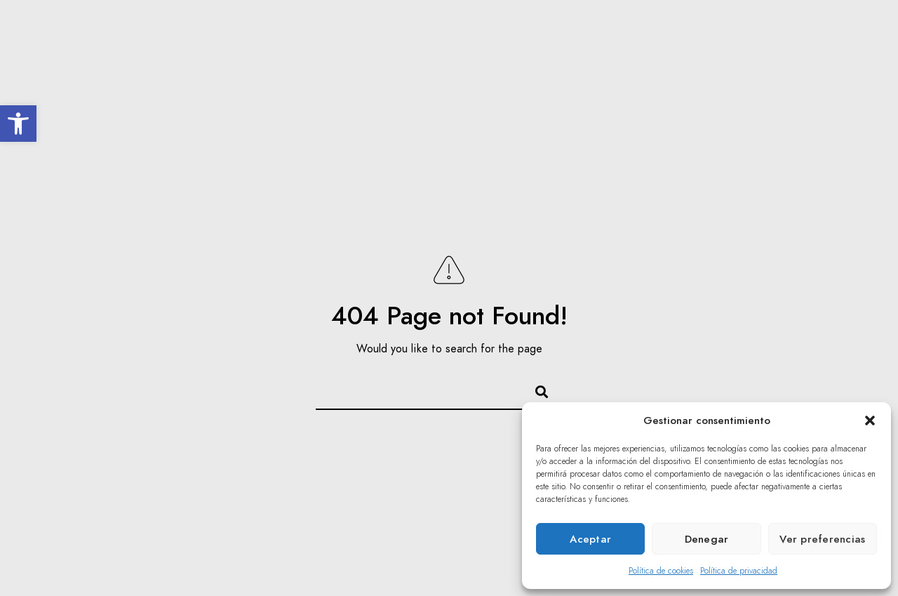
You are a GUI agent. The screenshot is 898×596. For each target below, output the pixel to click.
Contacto (757, 57)
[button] (18, 123)
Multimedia (613, 57)
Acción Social (520, 57)
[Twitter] (819, 29)
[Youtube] (844, 29)
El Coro (278, 57)
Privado (829, 57)
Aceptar (590, 539)
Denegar (707, 539)
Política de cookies (661, 570)
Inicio (217, 57)
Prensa (687, 57)
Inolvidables (357, 57)
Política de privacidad (738, 570)
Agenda (437, 57)
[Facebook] (794, 29)
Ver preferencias (822, 539)
